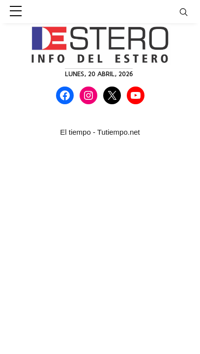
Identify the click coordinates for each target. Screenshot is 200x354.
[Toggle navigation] (189, 11)
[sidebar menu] (16, 12)
